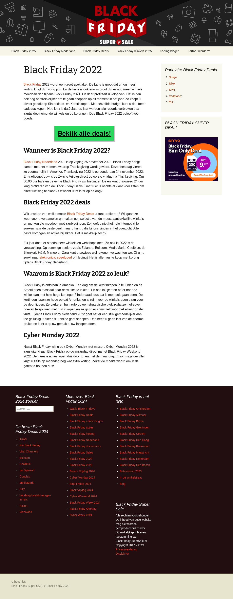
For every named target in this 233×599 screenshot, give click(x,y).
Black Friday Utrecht (132, 433)
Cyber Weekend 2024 (83, 496)
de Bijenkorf (27, 470)
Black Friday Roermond (134, 446)
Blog (122, 483)
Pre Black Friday (30, 445)
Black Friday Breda (132, 421)
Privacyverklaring (126, 549)
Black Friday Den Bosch (135, 465)
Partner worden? (199, 51)
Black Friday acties (81, 427)
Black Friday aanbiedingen (86, 421)
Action (23, 505)
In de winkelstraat (131, 477)
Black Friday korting (82, 433)
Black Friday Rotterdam (134, 458)
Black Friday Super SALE (27, 585)
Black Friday (32, 84)
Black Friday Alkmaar (133, 415)
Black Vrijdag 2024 (81, 490)
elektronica (47, 257)
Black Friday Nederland (59, 51)
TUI (171, 102)
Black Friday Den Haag (134, 440)
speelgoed (64, 257)
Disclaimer (122, 553)
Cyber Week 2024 (81, 515)
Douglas (25, 476)
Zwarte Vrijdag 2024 (82, 471)
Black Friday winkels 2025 (134, 51)
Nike (172, 83)
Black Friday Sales (81, 452)
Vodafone (175, 96)
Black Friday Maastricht (134, 452)
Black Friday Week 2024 (85, 502)
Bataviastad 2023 (131, 471)
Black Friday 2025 (24, 51)
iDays (23, 439)
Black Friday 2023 (81, 465)
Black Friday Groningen (134, 427)
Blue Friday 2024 (80, 483)
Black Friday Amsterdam (135, 408)
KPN (172, 89)
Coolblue (25, 464)
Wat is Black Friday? (82, 408)
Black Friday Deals (96, 51)
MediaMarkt (27, 482)
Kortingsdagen (169, 51)
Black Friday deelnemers (85, 446)
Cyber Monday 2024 (82, 477)
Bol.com (25, 457)
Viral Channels (29, 451)
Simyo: (173, 77)
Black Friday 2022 (81, 458)
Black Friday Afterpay (83, 508)
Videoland (26, 512)
